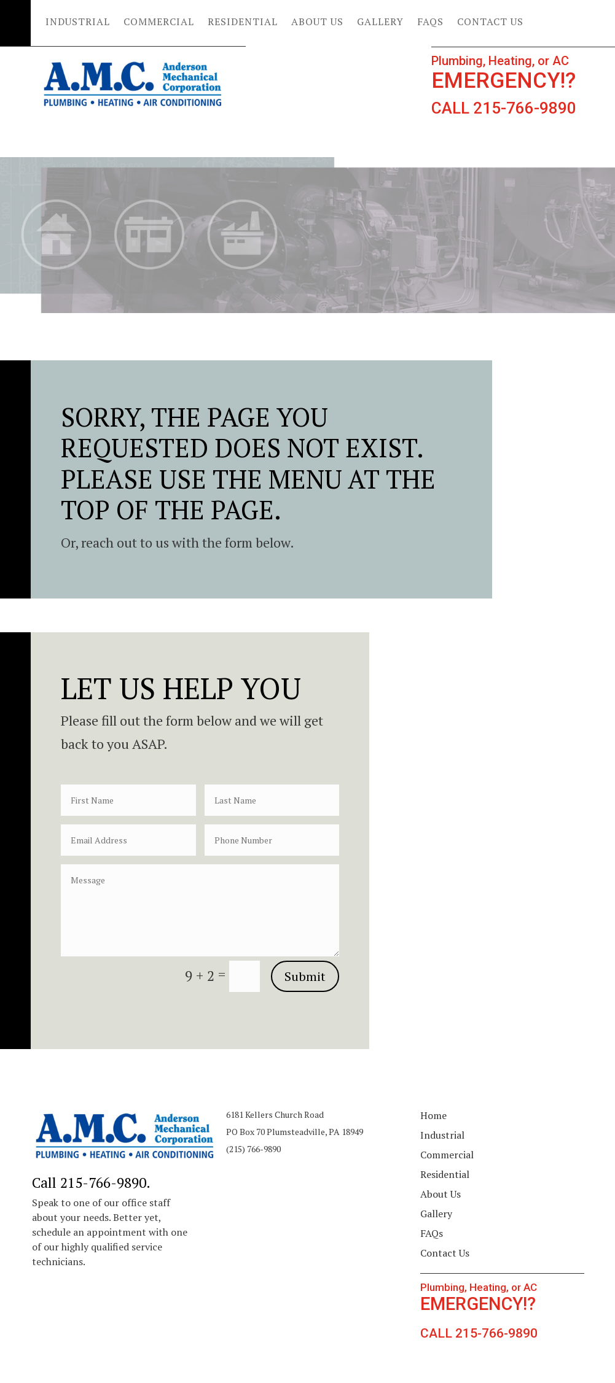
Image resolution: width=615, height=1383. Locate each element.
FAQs (430, 22)
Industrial (77, 22)
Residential (243, 22)
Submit (305, 976)
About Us (317, 22)
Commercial (158, 22)
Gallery (380, 22)
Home (433, 1115)
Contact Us (490, 22)
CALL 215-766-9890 (503, 108)
